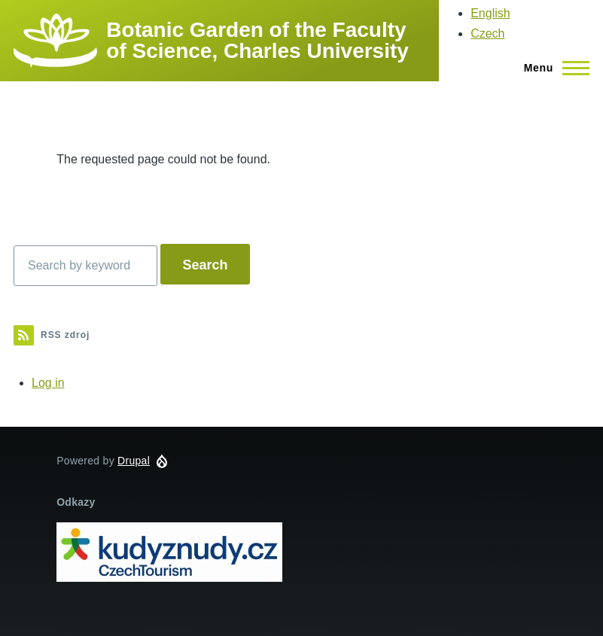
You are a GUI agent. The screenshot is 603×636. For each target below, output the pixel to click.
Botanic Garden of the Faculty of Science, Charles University (257, 40)
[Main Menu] (552, 67)
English (490, 13)
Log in (48, 382)
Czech (487, 33)
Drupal (133, 461)
